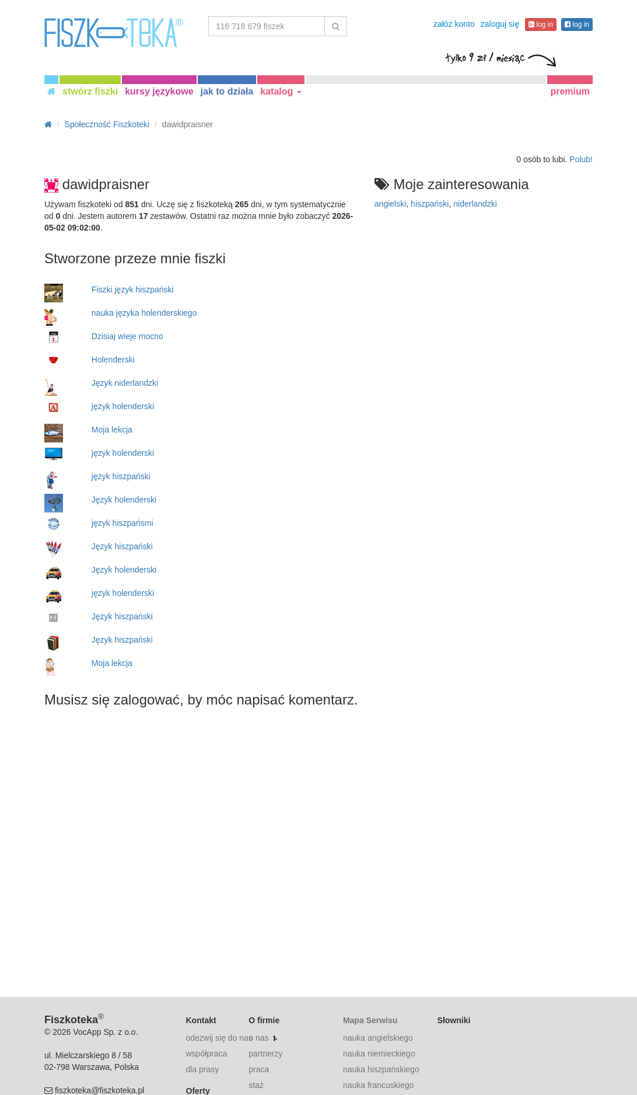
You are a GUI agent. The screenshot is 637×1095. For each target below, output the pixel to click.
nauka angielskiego (378, 1037)
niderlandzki (475, 203)
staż (256, 1085)
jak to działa (227, 91)
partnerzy (265, 1053)
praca (259, 1069)
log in (540, 24)
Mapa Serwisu (370, 1020)
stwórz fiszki (90, 91)
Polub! (581, 159)
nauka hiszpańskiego (381, 1069)
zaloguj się (500, 24)
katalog (280, 91)
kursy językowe (159, 91)
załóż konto (454, 24)
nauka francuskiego (378, 1085)
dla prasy (202, 1069)
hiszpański (430, 203)
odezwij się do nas (219, 1037)
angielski (390, 203)
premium (570, 91)
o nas (258, 1037)
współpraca (207, 1053)
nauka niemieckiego (379, 1053)
